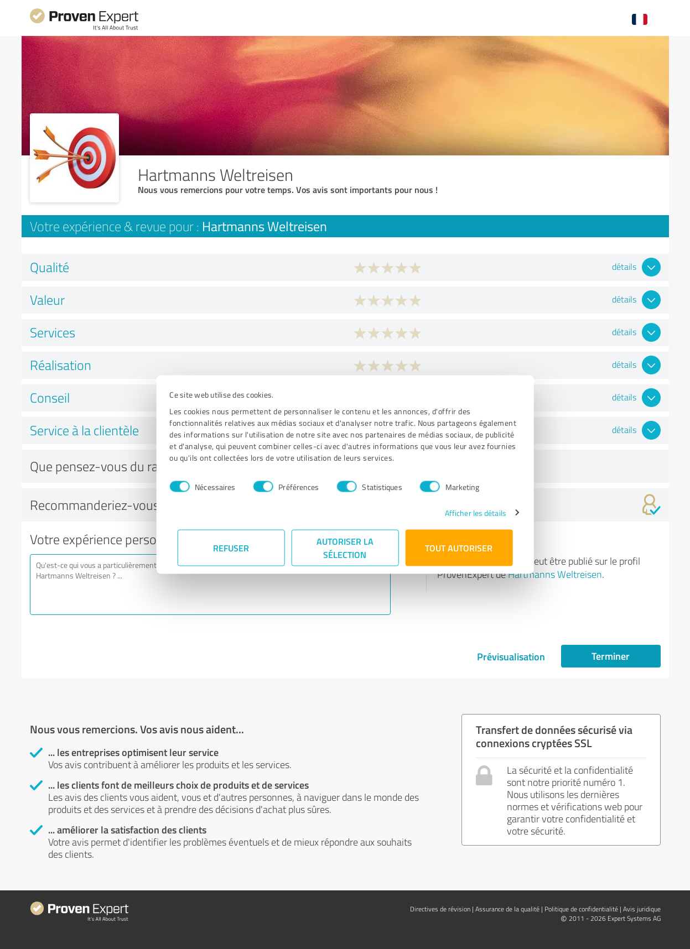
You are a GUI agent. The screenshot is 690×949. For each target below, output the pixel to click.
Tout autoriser (459, 547)
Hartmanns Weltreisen (555, 574)
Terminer (611, 656)
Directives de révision (440, 909)
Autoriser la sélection (345, 547)
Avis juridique (642, 909)
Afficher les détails (468, 512)
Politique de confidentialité (581, 909)
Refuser (231, 547)
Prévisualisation (511, 656)
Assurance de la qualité (507, 909)
